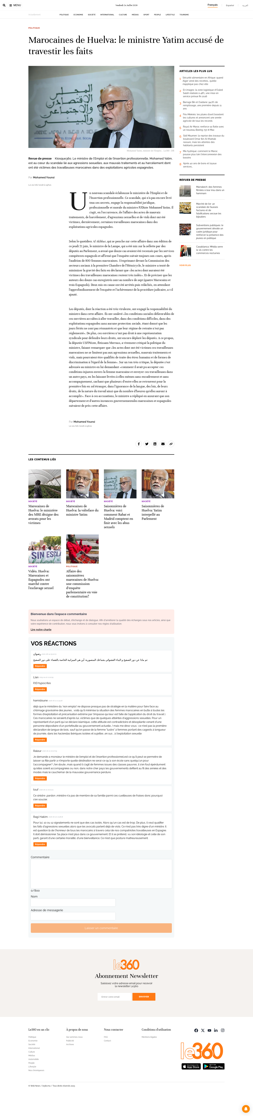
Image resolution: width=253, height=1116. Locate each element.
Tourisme (184, 35)
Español (230, 5)
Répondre (40, 686)
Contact (107, 1061)
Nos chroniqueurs (36, 1091)
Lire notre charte (41, 649)
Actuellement (34, 35)
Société (92, 35)
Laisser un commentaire (101, 948)
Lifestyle (170, 35)
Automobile (33, 1079)
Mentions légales (149, 1057)
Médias (135, 35)
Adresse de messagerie (47, 930)
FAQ (106, 1057)
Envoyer (144, 1017)
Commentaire (40, 877)
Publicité (70, 1061)
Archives (70, 1065)
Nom (34, 916)
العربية (245, 5)
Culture (123, 35)
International (107, 35)
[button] (246, 1109)
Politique (64, 35)
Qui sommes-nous (74, 1057)
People (157, 35)
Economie (78, 35)
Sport (146, 35)
